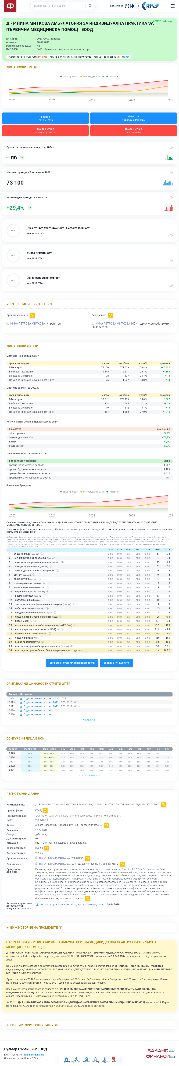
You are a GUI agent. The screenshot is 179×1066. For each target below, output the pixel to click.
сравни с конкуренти (116, 662)
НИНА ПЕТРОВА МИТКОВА (27, 323)
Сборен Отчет (45, 131)
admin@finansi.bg (34, 1054)
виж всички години (89, 775)
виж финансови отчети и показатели (72, 662)
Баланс (45, 118)
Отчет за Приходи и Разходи (133, 118)
